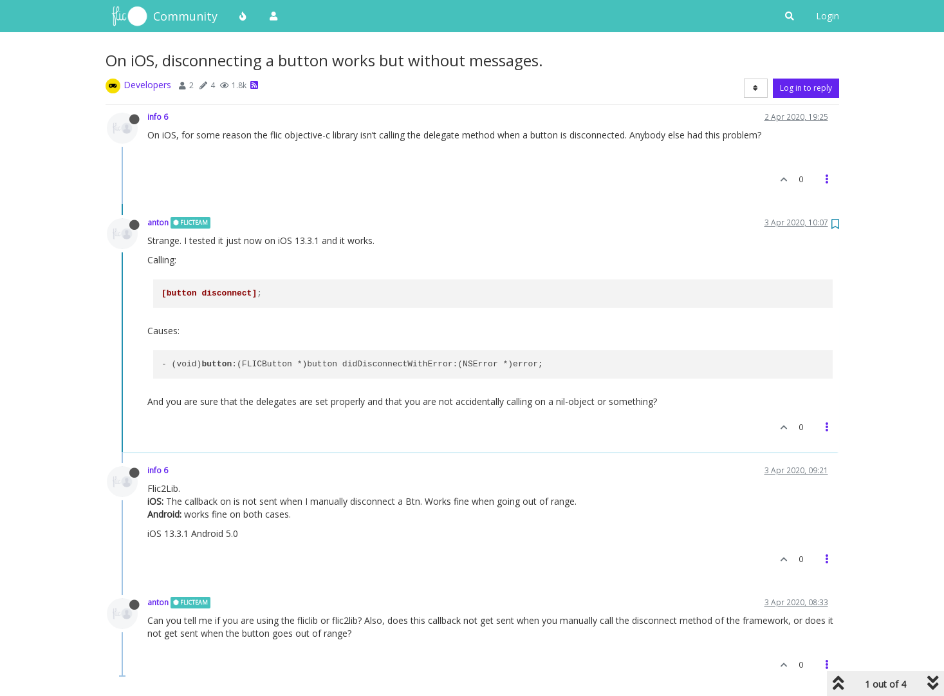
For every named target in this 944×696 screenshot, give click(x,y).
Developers (147, 85)
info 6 (157, 116)
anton (158, 222)
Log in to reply (806, 87)
